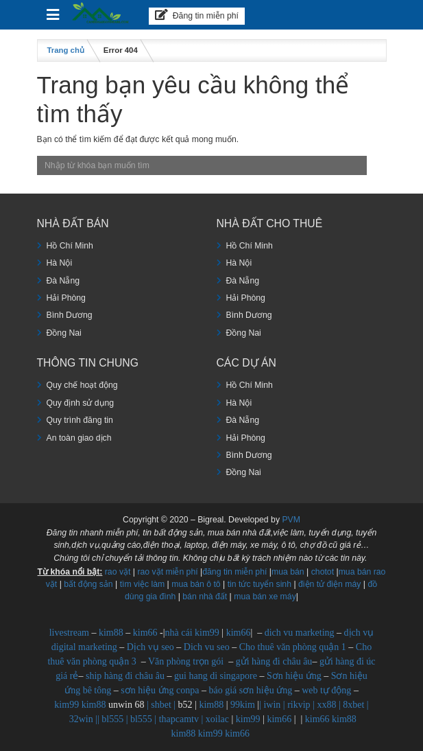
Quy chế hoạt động (82, 385)
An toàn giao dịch (79, 438)
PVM (291, 519)
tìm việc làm (142, 584)
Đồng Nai (64, 333)
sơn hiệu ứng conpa (160, 690)
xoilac (217, 719)
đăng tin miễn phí (234, 572)
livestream (69, 632)
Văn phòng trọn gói (185, 661)
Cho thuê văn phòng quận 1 (292, 647)
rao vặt (118, 572)
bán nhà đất (204, 596)
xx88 (326, 705)
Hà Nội (60, 263)
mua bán (287, 572)
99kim (242, 705)
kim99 (66, 705)
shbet (161, 705)
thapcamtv (179, 719)
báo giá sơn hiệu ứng (251, 690)
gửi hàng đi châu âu (274, 661)
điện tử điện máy (329, 584)
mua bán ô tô (196, 584)
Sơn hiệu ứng (294, 676)
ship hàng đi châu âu (125, 676)
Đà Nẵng (63, 281)
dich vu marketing (300, 632)
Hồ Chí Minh (70, 246)
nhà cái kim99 (192, 632)
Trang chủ (65, 50)
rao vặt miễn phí (167, 572)
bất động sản (88, 584)
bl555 (112, 719)
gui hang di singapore (215, 676)
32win (81, 719)
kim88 (111, 632)
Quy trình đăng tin (80, 420)
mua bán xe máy (265, 596)
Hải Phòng (66, 298)
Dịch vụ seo (150, 647)
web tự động (326, 690)
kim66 (145, 632)
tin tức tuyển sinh (259, 584)
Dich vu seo (207, 647)
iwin (271, 705)
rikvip (298, 705)
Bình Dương (70, 315)
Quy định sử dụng (80, 403)
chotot (322, 572)
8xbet (353, 705)
